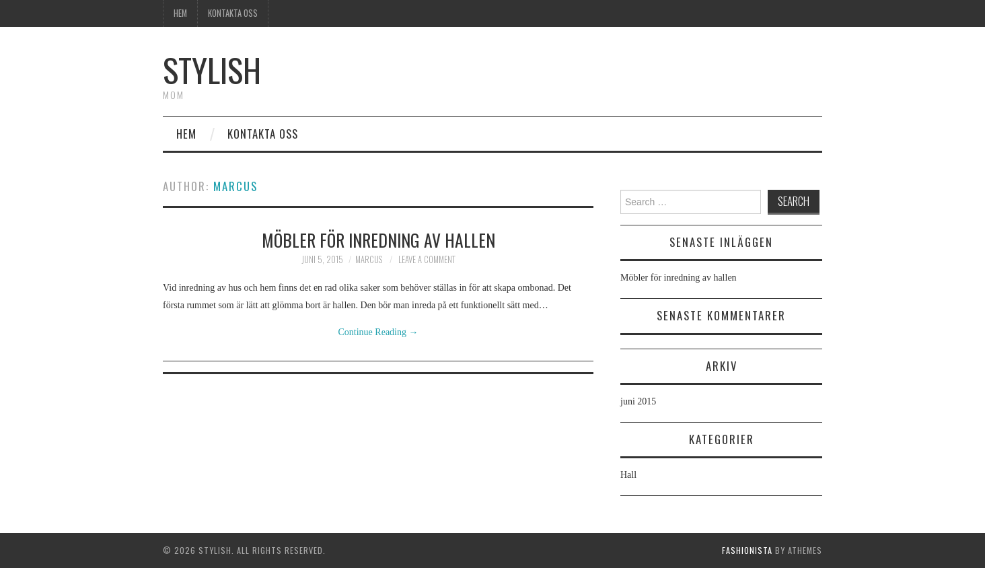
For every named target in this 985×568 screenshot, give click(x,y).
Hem (180, 13)
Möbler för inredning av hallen (378, 239)
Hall (628, 475)
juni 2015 (638, 401)
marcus (235, 186)
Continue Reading (378, 332)
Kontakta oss (233, 13)
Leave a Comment (426, 259)
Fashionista (747, 550)
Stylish (212, 70)
